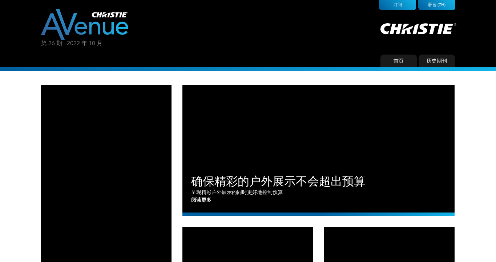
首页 (399, 60)
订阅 (397, 4)
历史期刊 (437, 60)
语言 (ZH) (436, 4)
